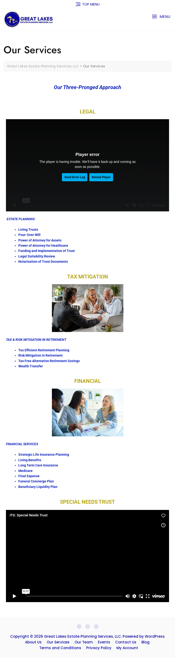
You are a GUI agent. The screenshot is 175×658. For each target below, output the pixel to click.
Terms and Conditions (60, 647)
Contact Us (125, 642)
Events (104, 642)
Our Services (58, 642)
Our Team (84, 642)
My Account (127, 647)
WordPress (155, 636)
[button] (161, 16)
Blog (145, 642)
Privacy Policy (98, 647)
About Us (33, 642)
